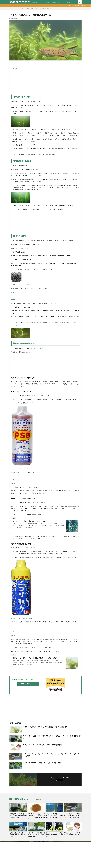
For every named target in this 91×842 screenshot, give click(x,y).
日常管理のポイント (29, 8)
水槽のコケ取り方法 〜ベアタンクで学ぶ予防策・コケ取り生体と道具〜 (35, 658)
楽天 (12, 296)
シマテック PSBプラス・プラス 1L (20, 468)
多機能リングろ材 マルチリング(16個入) (22, 284)
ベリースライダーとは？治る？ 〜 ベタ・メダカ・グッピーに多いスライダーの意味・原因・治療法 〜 (51, 755)
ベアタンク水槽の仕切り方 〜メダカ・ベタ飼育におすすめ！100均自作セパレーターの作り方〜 (54, 815)
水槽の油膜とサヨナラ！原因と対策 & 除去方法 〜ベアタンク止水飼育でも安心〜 (36, 834)
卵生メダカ (34, 2)
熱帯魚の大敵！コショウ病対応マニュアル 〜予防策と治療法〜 (43, 745)
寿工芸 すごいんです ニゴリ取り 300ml (21, 618)
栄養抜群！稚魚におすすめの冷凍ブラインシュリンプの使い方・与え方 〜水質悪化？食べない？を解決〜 (36, 816)
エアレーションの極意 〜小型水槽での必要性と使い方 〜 (31, 521)
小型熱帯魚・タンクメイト (57, 2)
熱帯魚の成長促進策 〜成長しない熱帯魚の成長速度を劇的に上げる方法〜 (18, 834)
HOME (12, 8)
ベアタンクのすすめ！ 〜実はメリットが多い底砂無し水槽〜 (42, 763)
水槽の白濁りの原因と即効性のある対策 (43, 8)
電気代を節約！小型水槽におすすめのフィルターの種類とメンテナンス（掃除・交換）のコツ (52, 737)
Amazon (13, 292)
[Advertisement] (45, 81)
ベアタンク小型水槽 (44, 2)
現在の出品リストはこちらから (28, 683)
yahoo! (13, 299)
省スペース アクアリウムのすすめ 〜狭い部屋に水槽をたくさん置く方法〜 (54, 834)
